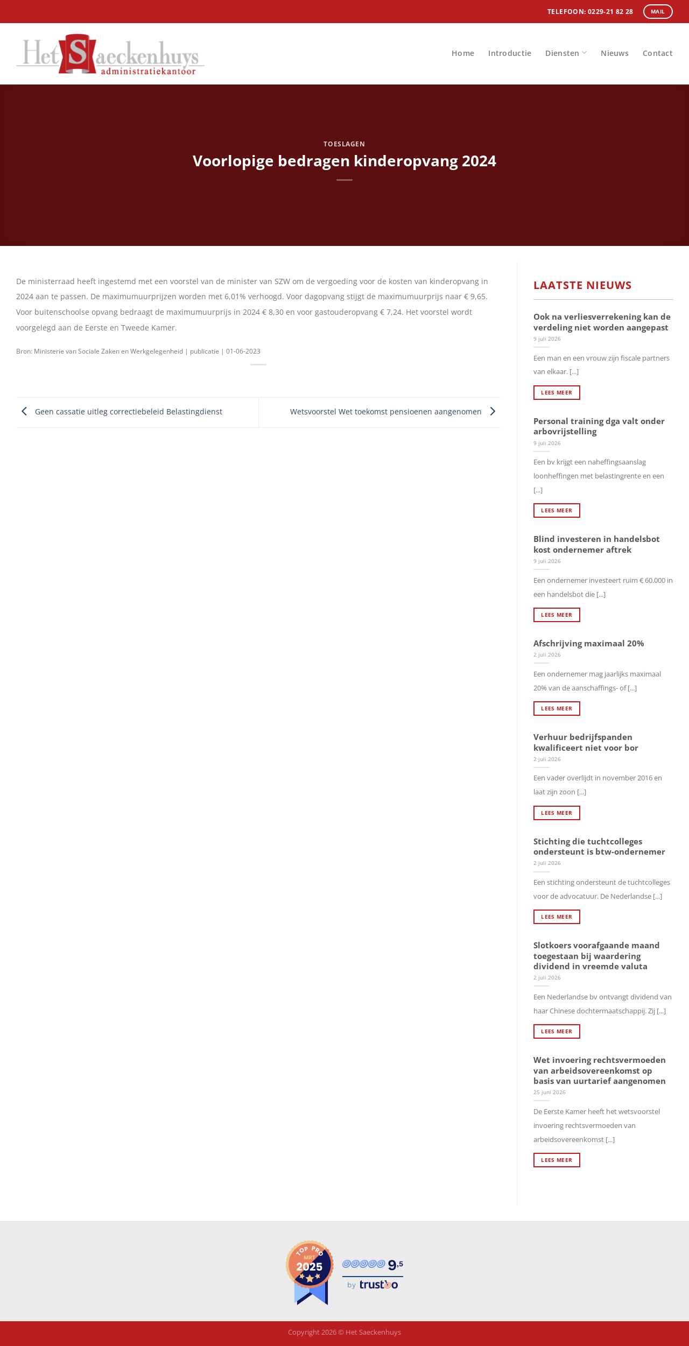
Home (463, 53)
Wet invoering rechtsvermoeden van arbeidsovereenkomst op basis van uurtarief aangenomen (599, 1070)
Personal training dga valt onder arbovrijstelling (599, 426)
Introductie (509, 53)
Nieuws (615, 53)
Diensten (566, 52)
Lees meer (556, 392)
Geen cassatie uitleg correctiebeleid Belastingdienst (119, 411)
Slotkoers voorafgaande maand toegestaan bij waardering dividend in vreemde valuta (596, 955)
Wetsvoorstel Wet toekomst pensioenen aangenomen (395, 411)
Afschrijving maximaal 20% (588, 643)
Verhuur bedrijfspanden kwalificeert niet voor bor (585, 742)
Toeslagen (344, 144)
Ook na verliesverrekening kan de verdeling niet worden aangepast (602, 322)
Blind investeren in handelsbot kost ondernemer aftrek (596, 544)
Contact (658, 53)
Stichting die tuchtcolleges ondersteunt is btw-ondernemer (599, 846)
